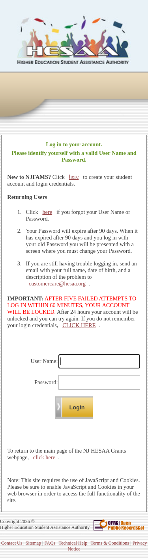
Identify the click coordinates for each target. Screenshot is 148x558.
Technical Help (72, 543)
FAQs (49, 543)
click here (44, 457)
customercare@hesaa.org (57, 283)
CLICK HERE (79, 325)
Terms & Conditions (109, 543)
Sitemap (33, 543)
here (74, 177)
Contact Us (11, 543)
